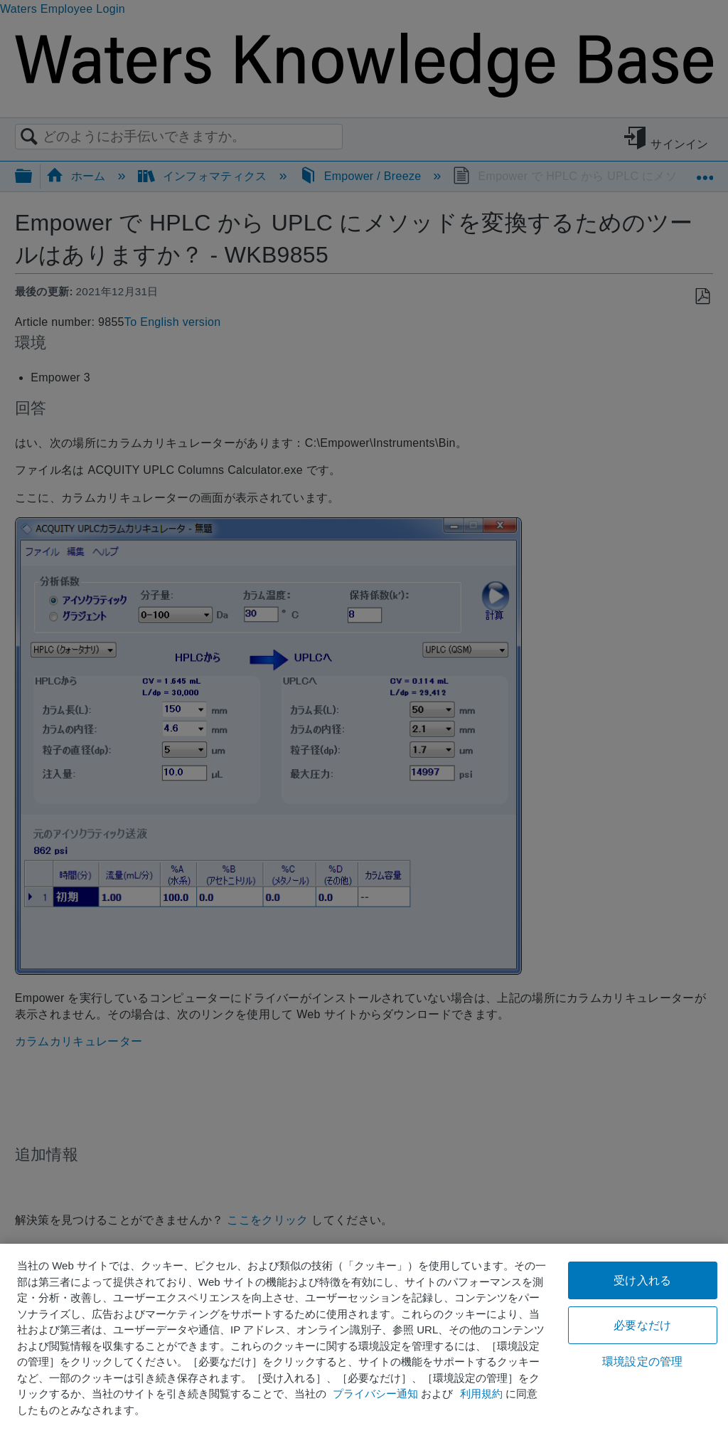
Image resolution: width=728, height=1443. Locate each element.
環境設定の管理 (642, 1361)
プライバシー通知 (375, 1394)
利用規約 (481, 1394)
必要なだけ (642, 1325)
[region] (364, 1343)
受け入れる (642, 1280)
